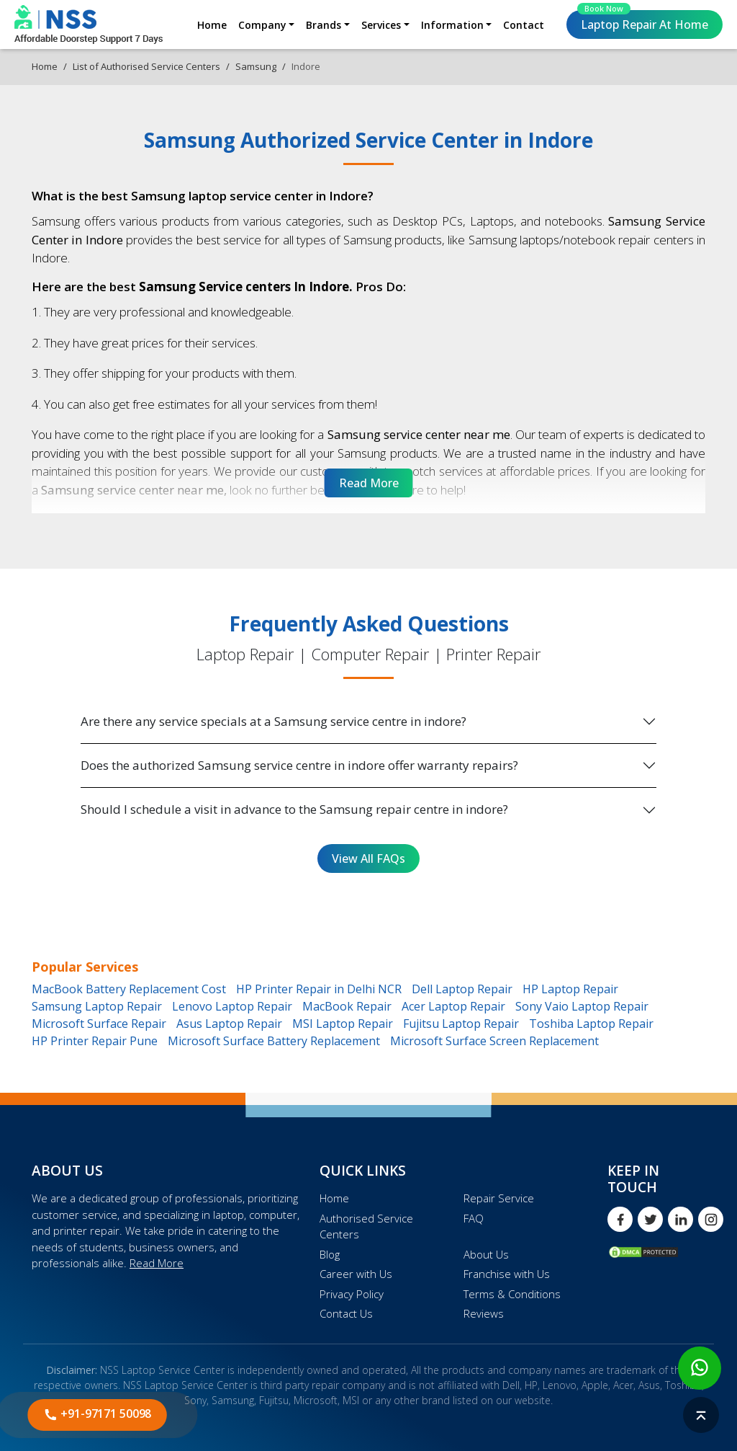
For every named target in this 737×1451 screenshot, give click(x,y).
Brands (323, 25)
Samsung (255, 66)
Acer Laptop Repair (453, 1006)
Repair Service (499, 1198)
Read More (157, 1263)
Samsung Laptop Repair (97, 1006)
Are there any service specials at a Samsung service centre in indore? (273, 721)
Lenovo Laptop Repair (232, 1006)
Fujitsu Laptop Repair (461, 1023)
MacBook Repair (347, 1006)
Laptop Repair (642, 21)
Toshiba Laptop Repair (591, 1023)
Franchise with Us (507, 1273)
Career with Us (356, 1273)
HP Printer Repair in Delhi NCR (319, 989)
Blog (330, 1254)
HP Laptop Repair (570, 989)
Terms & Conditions (512, 1294)
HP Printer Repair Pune (95, 1041)
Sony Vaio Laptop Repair (581, 1006)
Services (381, 25)
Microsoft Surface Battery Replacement (274, 1041)
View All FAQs (368, 858)
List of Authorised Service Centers (146, 66)
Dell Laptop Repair (462, 989)
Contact (523, 25)
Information (452, 25)
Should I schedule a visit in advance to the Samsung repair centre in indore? (294, 809)
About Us (486, 1254)
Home (212, 25)
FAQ (474, 1218)
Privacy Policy (352, 1294)
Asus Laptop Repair (229, 1023)
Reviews (484, 1313)
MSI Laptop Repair (342, 1023)
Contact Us (346, 1313)
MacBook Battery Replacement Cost (129, 989)
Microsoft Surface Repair (99, 1023)
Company (262, 25)
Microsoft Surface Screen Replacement (494, 1041)
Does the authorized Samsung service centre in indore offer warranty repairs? (299, 765)
